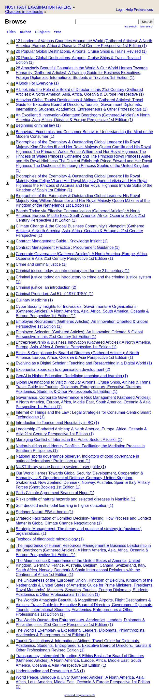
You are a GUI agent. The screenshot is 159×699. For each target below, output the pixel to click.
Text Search (131, 26)
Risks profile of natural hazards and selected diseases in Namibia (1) (75, 499)
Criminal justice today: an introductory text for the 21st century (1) (72, 271)
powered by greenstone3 (79, 695)
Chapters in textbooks (24, 12)
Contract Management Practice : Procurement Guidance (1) (67, 247)
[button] (143, 10)
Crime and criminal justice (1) (41, 264)
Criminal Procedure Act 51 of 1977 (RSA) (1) (54, 294)
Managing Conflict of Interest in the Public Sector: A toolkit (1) (69, 439)
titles (11, 32)
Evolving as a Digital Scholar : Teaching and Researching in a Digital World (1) (84, 363)
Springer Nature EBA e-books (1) (44, 512)
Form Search (146, 26)
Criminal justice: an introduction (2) (46, 287)
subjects (42, 32)
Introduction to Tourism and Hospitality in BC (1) (57, 423)
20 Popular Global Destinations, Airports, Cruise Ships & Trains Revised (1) (81, 51)
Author (25, 32)
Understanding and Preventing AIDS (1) (50, 671)
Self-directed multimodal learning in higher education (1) (64, 505)
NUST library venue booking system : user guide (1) (61, 467)
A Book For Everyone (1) (37, 83)
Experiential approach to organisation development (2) (63, 369)
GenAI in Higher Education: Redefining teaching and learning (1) (72, 376)
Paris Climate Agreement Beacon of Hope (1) (55, 493)
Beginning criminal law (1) (38, 125)
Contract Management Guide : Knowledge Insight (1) (62, 241)
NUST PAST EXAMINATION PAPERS (38, 7)
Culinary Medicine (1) (34, 300)
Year (57, 32)
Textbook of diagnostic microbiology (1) (50, 539)
